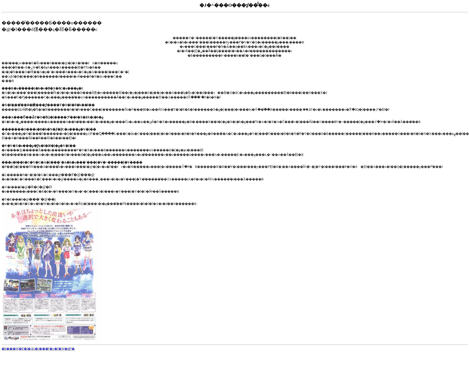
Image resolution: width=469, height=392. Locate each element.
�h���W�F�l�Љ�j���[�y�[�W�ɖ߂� (38, 348)
